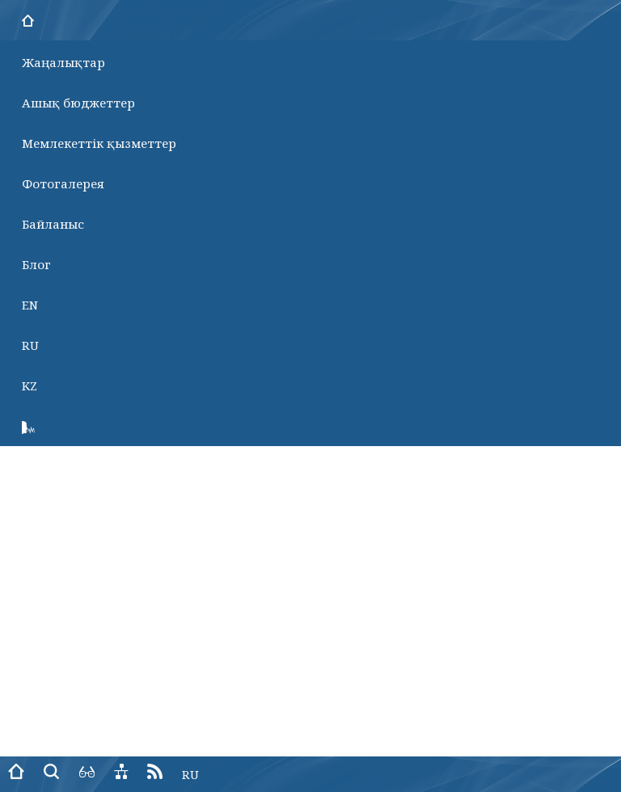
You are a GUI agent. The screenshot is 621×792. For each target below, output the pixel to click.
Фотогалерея (63, 183)
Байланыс (53, 224)
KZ (29, 385)
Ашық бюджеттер (78, 103)
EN (30, 305)
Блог (36, 264)
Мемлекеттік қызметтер (99, 143)
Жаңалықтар (63, 62)
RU (30, 345)
